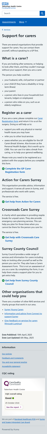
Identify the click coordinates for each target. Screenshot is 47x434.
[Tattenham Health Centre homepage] (13, 6)
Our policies (7, 354)
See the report (12, 407)
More (23, 21)
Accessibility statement (11, 366)
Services (7, 30)
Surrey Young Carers (14, 309)
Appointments (9, 22)
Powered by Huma (10, 429)
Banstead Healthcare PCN (25, 419)
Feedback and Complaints (12, 358)
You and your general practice (14, 362)
